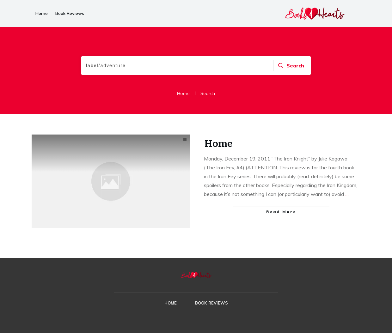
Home (218, 143)
